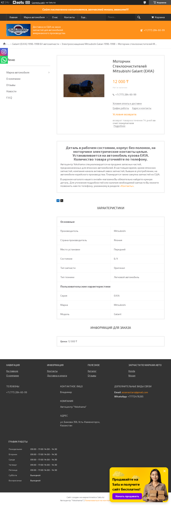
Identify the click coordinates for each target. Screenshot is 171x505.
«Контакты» (127, 185)
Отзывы (10, 85)
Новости (11, 91)
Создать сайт (38, 2)
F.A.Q (9, 97)
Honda (131, 371)
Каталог (92, 371)
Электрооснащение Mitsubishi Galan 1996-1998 (88, 44)
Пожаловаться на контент (98, 500)
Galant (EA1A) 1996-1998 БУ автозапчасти (35, 44)
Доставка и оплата (57, 375)
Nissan (131, 375)
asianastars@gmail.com (135, 392)
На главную (12, 371)
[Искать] (139, 17)
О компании (13, 78)
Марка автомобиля (34, 17)
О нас (55, 17)
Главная (13, 17)
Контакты (69, 17)
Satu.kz (100, 497)
